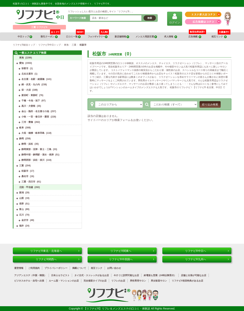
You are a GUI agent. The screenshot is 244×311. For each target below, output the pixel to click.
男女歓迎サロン (159, 280)
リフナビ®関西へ (57, 259)
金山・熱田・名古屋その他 (35, 111)
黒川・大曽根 (28, 106)
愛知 (21, 63)
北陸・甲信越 (26, 187)
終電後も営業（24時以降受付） (160, 275)
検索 (149, 18)
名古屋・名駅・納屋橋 (32, 79)
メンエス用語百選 (146, 36)
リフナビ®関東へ (132, 250)
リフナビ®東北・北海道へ (54, 250)
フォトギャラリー (98, 35)
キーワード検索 (78, 18)
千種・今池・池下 (30, 100)
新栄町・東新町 (29, 95)
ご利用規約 (34, 268)
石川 (21, 214)
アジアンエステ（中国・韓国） (30, 275)
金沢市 (24, 220)
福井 (21, 225)
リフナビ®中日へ (207, 250)
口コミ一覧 (75, 35)
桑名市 (24, 176)
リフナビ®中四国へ (131, 259)
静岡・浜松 (27, 144)
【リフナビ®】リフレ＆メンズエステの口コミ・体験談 (117, 308)
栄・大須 (26, 90)
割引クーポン (50, 35)
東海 (21, 57)
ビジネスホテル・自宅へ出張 (29, 280)
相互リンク (220, 35)
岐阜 (21, 127)
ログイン (174, 18)
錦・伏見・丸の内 (30, 84)
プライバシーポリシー (55, 268)
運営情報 (18, 268)
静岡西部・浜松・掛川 (32, 160)
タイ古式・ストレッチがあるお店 (91, 275)
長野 (21, 203)
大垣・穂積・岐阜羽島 (32, 133)
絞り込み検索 (210, 104)
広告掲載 (194, 36)
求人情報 (170, 36)
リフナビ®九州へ (207, 259)
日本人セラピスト (60, 275)
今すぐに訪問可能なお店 (126, 275)
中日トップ (25, 36)
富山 (21, 209)
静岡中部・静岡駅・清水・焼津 (37, 154)
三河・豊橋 (27, 122)
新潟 (21, 192)
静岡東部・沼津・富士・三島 (36, 149)
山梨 (21, 198)
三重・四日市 (28, 181)
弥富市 (24, 68)
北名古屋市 (27, 73)
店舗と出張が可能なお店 (193, 275)
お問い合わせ (114, 268)
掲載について (79, 268)
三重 (21, 165)
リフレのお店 (118, 280)
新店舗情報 (122, 36)
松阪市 (24, 171)
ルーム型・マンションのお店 (64, 280)
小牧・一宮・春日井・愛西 (35, 116)
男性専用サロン (138, 280)
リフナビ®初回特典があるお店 (187, 280)
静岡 (21, 138)
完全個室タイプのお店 (95, 280)
